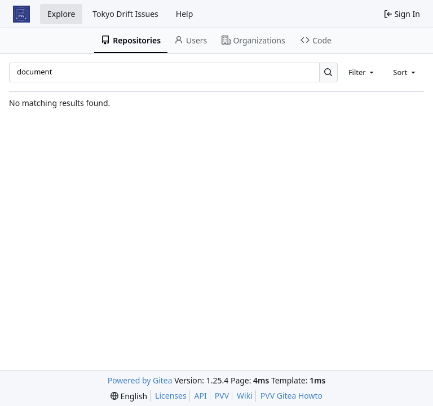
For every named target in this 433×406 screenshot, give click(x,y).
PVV (222, 395)
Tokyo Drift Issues (125, 13)
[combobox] (362, 72)
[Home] (21, 14)
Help (184, 13)
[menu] (129, 396)
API (201, 395)
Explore (61, 13)
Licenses (171, 395)
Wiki (245, 395)
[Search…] (328, 72)
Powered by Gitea (140, 380)
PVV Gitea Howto (291, 395)
